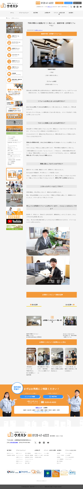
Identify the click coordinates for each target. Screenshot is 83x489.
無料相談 (68, 3)
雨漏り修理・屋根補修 (29, 455)
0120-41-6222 (48, 402)
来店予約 (53, 396)
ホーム (12, 12)
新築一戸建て (10, 150)
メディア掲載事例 (11, 161)
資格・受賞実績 (11, 163)
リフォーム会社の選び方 (13, 140)
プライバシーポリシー (41, 480)
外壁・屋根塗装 (28, 453)
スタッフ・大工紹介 (60, 455)
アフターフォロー (11, 158)
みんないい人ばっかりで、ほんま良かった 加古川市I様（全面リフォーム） (70, 323)
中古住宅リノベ (28, 461)
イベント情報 (46, 453)
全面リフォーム (19, 453)
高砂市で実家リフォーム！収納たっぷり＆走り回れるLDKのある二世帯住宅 (33, 323)
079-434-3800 (14, 442)
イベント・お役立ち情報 (59, 13)
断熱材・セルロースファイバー (14, 154)
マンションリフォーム (12, 145)
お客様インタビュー (39, 30)
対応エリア (50, 6)
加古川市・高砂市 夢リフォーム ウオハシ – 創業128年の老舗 (39, 486)
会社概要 (58, 453)
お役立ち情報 (10, 152)
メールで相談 (30, 396)
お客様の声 (47, 12)
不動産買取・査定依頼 (11, 455)
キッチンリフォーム (19, 455)
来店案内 (77, 3)
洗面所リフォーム (19, 461)
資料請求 (59, 3)
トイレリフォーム (19, 459)
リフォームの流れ (11, 137)
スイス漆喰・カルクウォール (14, 155)
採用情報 (9, 164)
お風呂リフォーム (19, 457)
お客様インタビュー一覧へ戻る (52, 319)
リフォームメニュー (24, 12)
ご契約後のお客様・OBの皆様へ (14, 159)
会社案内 (71, 12)
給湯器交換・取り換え (29, 457)
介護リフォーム (19, 463)
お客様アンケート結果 (39, 455)
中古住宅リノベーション (13, 148)
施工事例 (35, 12)
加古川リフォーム (11, 147)
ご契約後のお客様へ (38, 457)
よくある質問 (10, 138)
